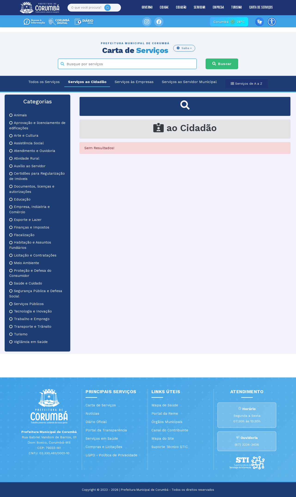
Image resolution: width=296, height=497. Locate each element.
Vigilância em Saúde (28, 342)
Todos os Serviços (44, 82)
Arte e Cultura (23, 135)
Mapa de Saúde (164, 405)
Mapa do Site (162, 438)
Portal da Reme (164, 413)
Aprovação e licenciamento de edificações (37, 125)
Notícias (92, 413)
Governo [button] (147, 7)
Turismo (18, 334)
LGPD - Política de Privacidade (111, 455)
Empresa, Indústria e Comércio (29, 209)
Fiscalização (21, 235)
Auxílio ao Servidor (27, 166)
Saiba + (184, 48)
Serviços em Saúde (102, 438)
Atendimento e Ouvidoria (32, 151)
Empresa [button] (218, 7)
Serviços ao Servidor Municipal (189, 82)
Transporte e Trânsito (30, 326)
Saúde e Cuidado (25, 283)
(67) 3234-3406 (247, 444)
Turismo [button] (236, 7)
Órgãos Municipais (166, 422)
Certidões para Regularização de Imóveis (37, 176)
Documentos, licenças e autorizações (31, 189)
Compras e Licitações (104, 447)
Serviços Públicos (26, 304)
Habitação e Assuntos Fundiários (30, 245)
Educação (20, 199)
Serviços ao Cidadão (87, 82)
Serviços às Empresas (134, 82)
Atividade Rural (24, 158)
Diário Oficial (96, 422)
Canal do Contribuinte (169, 430)
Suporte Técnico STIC (169, 447)
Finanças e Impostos (29, 227)
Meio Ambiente (24, 263)
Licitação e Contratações (32, 255)
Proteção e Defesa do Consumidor (30, 273)
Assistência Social (26, 143)
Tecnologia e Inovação (30, 311)
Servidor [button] (199, 7)
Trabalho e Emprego (29, 319)
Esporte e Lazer (25, 220)
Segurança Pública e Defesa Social (35, 293)
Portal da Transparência (106, 430)
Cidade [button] (164, 7)
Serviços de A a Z (246, 83)
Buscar (221, 64)
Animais (18, 115)
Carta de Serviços (261, 7)
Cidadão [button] (181, 7)
